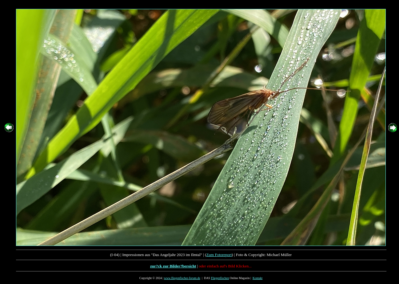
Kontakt (257, 278)
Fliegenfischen (220, 278)
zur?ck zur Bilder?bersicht (173, 266)
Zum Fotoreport (219, 254)
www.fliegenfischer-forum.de (182, 278)
